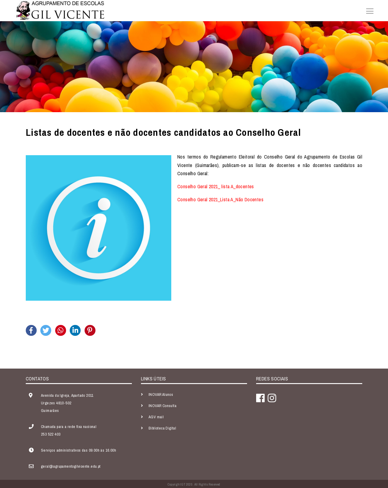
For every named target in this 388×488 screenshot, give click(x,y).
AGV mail (156, 416)
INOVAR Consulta (162, 405)
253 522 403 (50, 434)
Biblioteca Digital (162, 428)
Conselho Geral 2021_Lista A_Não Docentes (220, 199)
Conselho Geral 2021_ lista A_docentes (215, 186)
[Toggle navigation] (368, 10)
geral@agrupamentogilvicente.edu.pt (71, 466)
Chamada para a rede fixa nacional (68, 426)
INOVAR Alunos (161, 394)
